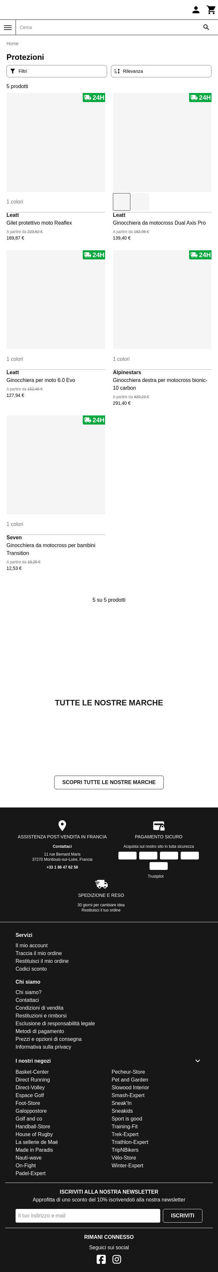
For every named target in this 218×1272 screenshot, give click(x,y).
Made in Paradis (34, 1150)
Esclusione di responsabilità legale (55, 1023)
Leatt (12, 215)
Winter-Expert (127, 1165)
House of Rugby (34, 1134)
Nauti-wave (29, 1158)
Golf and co (29, 1118)
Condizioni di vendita (40, 1008)
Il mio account (32, 945)
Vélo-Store (124, 1158)
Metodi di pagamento (40, 1031)
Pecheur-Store (128, 1072)
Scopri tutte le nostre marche (109, 782)
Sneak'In (122, 1103)
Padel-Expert (31, 1173)
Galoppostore (31, 1111)
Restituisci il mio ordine (42, 961)
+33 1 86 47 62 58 (62, 867)
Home (12, 43)
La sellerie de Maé (37, 1142)
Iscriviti (182, 1215)
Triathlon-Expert (130, 1142)
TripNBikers (125, 1150)
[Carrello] (211, 10)
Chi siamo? (29, 992)
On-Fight (26, 1165)
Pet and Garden (130, 1079)
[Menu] (8, 27)
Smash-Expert (128, 1095)
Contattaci (62, 846)
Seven (14, 537)
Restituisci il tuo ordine (101, 910)
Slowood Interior (130, 1087)
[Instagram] (117, 1260)
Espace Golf (30, 1095)
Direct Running (33, 1079)
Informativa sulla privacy (43, 1047)
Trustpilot (156, 876)
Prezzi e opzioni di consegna (49, 1039)
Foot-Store (28, 1103)
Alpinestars (127, 372)
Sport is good (127, 1118)
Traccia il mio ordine (39, 953)
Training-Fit (125, 1126)
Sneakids (122, 1111)
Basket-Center (32, 1072)
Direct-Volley (30, 1087)
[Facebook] (101, 1260)
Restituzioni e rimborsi (41, 1015)
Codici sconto (31, 969)
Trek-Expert (125, 1134)
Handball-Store (33, 1126)
